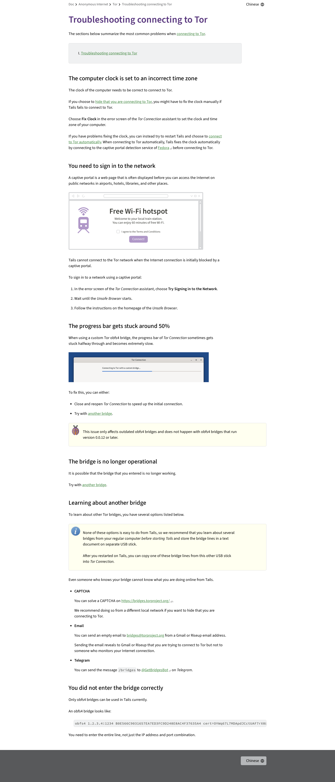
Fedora (163, 148)
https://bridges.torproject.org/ (145, 601)
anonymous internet (93, 4)
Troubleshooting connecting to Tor (109, 53)
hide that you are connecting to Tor (123, 101)
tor (115, 4)
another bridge (100, 413)
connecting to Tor (191, 34)
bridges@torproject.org (145, 635)
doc (71, 4)
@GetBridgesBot (154, 670)
